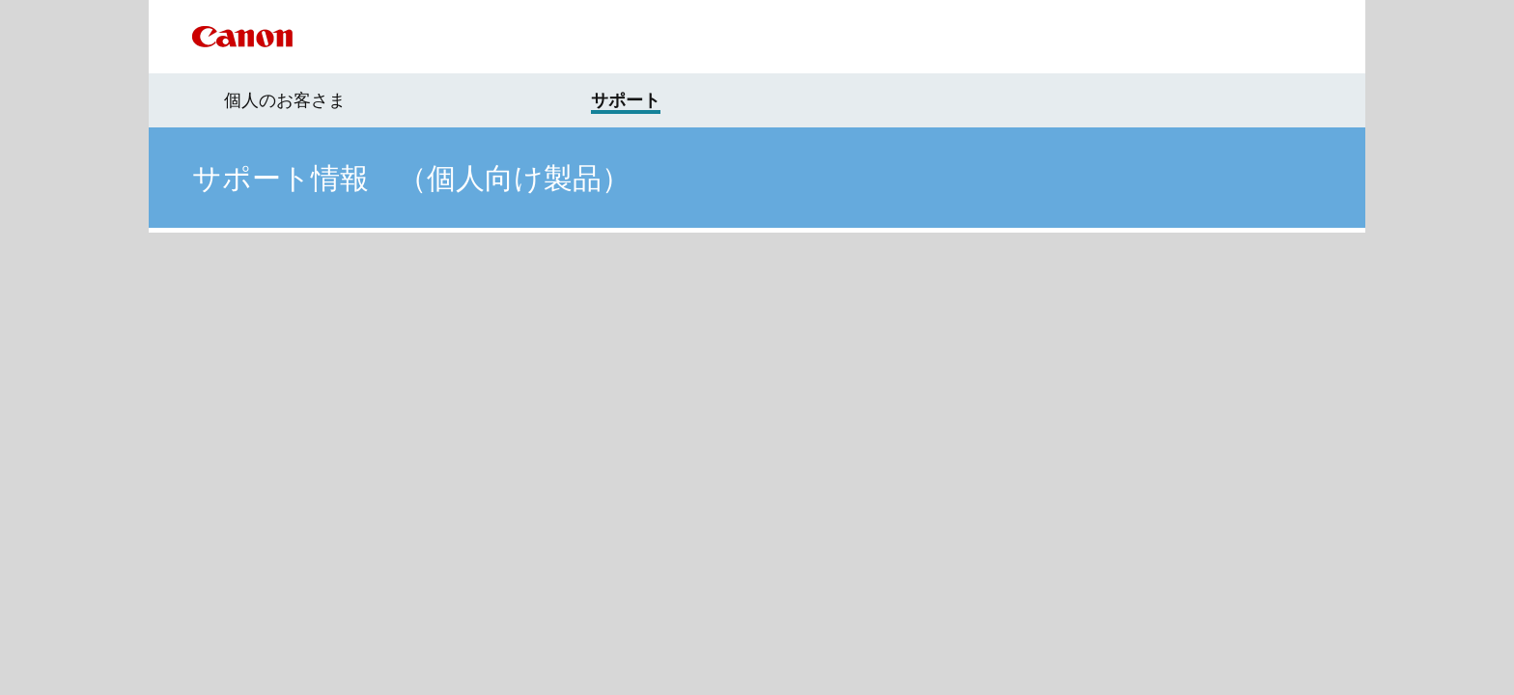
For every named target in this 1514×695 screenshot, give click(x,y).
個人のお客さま (285, 100)
